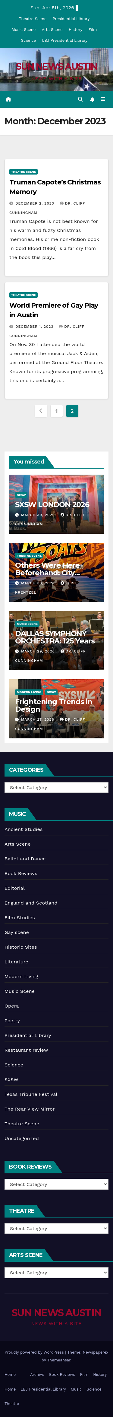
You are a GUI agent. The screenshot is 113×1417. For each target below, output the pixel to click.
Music (76, 1389)
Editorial (15, 888)
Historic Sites (21, 947)
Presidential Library (71, 19)
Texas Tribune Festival (31, 1094)
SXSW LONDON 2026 (52, 504)
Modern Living (29, 692)
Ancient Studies (24, 829)
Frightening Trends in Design (53, 705)
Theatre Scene (32, 19)
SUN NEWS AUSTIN (56, 66)
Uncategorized (22, 1138)
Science (28, 40)
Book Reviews (21, 873)
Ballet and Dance (25, 859)
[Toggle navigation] (103, 99)
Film (93, 29)
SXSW (21, 495)
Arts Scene (52, 29)
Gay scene (17, 932)
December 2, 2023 (35, 203)
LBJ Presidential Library (65, 40)
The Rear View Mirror (30, 1109)
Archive (37, 1374)
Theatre (12, 1403)
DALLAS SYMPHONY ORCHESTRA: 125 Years (55, 637)
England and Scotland (31, 903)
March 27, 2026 (38, 719)
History (75, 29)
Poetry (12, 1020)
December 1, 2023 (35, 326)
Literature (16, 962)
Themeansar (59, 1360)
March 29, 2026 (38, 651)
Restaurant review (26, 1050)
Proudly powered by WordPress (35, 1352)
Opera (12, 1006)
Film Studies (20, 917)
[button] (80, 99)
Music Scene (24, 29)
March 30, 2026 (38, 515)
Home (10, 1374)
